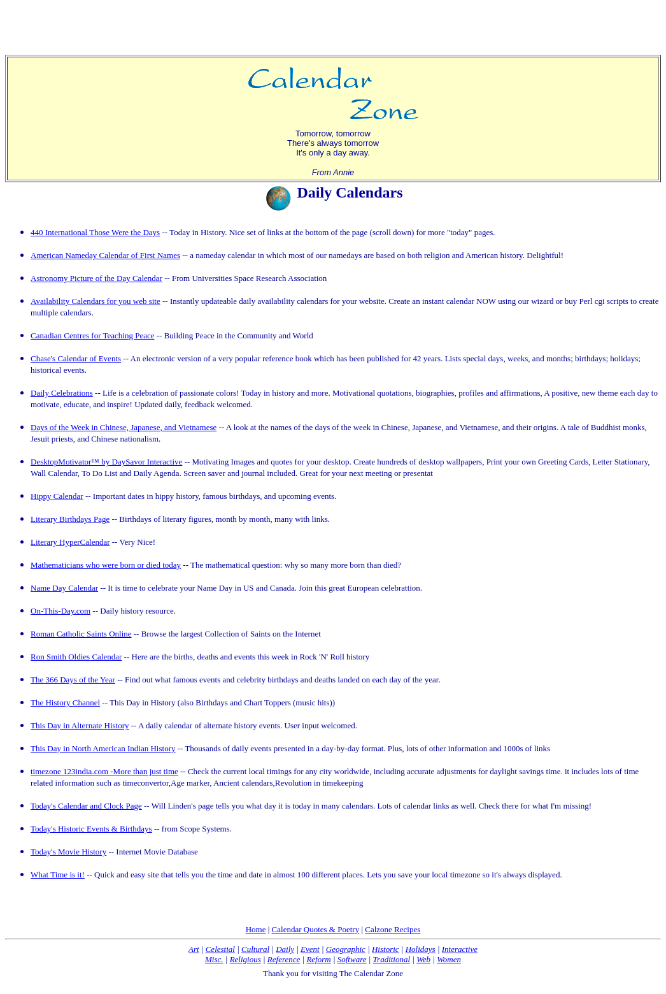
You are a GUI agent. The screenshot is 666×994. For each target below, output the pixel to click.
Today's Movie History (68, 851)
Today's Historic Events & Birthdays (91, 828)
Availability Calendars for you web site (95, 301)
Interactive (460, 949)
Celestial (220, 949)
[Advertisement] (333, 24)
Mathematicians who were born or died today (106, 565)
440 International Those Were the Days (95, 232)
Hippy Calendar (57, 496)
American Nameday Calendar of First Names (105, 255)
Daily (285, 949)
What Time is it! (58, 874)
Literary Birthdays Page (70, 519)
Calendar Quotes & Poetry (316, 929)
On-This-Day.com (60, 611)
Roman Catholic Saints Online (81, 633)
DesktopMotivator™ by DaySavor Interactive (106, 461)
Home (256, 929)
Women (449, 959)
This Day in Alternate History (80, 725)
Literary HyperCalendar (70, 542)
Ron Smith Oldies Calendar (76, 656)
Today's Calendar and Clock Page (86, 805)
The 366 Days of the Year (73, 679)
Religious (245, 959)
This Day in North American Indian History (103, 748)
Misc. (214, 959)
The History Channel (65, 702)
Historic (385, 949)
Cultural (255, 949)
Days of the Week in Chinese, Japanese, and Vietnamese (123, 427)
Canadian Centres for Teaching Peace (93, 335)
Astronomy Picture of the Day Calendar (96, 278)
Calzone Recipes (392, 929)
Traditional (392, 959)
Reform (318, 959)
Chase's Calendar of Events (76, 358)
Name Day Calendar (64, 588)
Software (352, 959)
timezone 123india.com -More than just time (104, 771)
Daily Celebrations (62, 393)
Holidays (421, 949)
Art (193, 949)
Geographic (345, 949)
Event (310, 949)
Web (423, 959)
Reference (283, 959)
